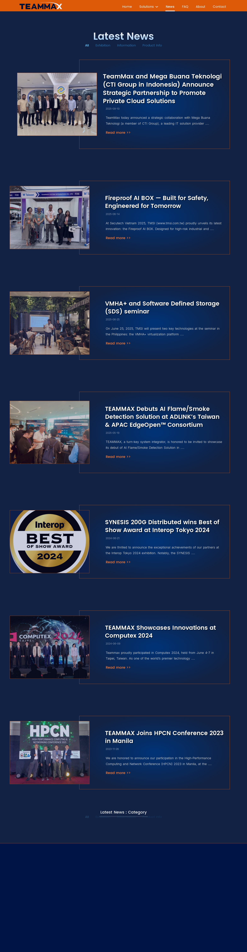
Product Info (152, 45)
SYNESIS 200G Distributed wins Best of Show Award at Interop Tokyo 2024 (162, 526)
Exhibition (102, 45)
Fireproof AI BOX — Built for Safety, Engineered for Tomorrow (157, 202)
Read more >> (118, 132)
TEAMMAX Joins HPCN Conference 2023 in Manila (164, 737)
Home (127, 6)
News (170, 6)
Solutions (146, 6)
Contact (219, 6)
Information (126, 45)
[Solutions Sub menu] (157, 5)
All (87, 45)
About (200, 6)
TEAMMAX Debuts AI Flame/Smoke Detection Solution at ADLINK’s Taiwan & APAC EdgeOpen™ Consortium (162, 417)
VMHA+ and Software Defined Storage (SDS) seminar (162, 307)
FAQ (185, 6)
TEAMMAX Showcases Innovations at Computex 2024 (160, 632)
